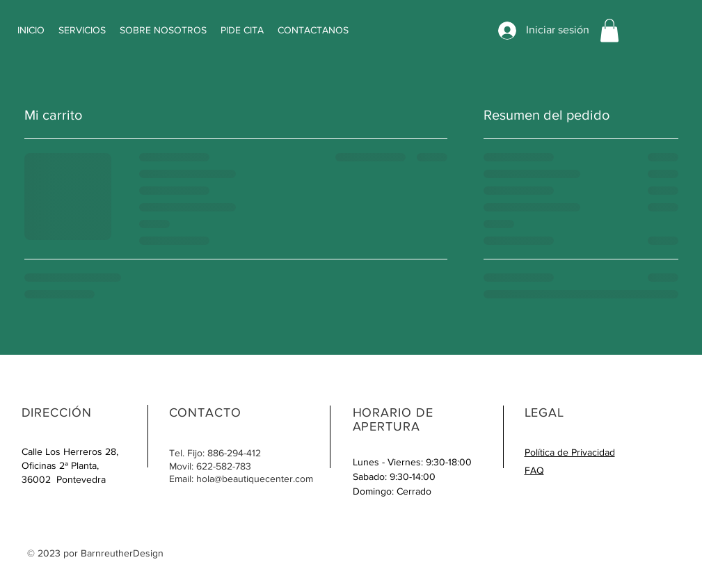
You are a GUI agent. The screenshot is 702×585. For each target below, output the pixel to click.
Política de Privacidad (570, 452)
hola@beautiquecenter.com (254, 478)
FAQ (534, 470)
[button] (609, 30)
